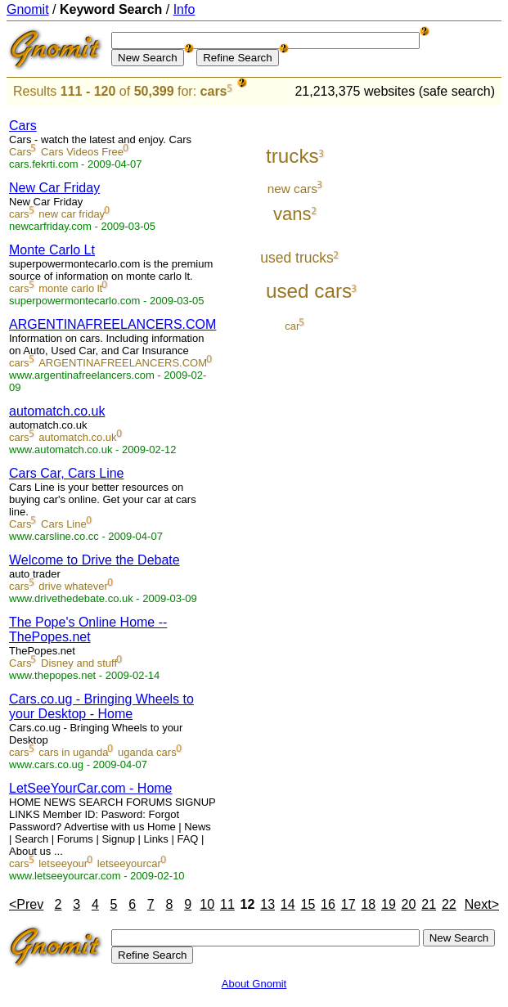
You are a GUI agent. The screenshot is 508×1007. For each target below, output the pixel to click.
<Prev (26, 904)
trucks (292, 156)
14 (288, 904)
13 (267, 904)
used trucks (297, 258)
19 (388, 904)
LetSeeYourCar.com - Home (91, 788)
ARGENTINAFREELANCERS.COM (112, 324)
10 (207, 904)
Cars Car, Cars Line (66, 473)
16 (328, 904)
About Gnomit (254, 984)
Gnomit (28, 9)
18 (368, 904)
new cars (292, 189)
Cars (23, 126)
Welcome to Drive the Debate (94, 560)
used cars (309, 291)
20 (409, 904)
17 (348, 904)
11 (227, 904)
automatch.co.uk (57, 411)
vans (292, 214)
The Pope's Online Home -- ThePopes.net (88, 629)
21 (428, 904)
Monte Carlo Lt (52, 250)
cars (213, 91)
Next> (482, 904)
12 (248, 904)
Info (184, 9)
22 (449, 904)
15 (307, 904)
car (292, 326)
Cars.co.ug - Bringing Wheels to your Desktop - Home (101, 706)
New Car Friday (54, 188)
